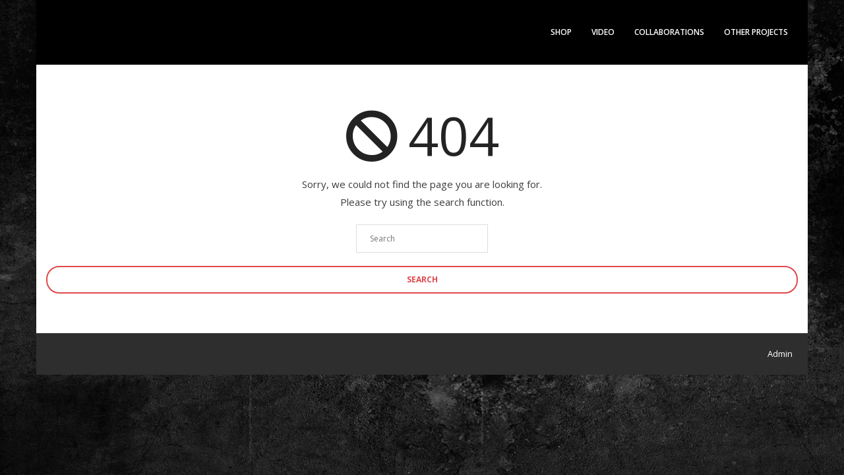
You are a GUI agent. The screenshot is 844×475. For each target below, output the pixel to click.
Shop (561, 32)
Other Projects (756, 32)
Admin (780, 354)
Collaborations (669, 32)
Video (603, 32)
